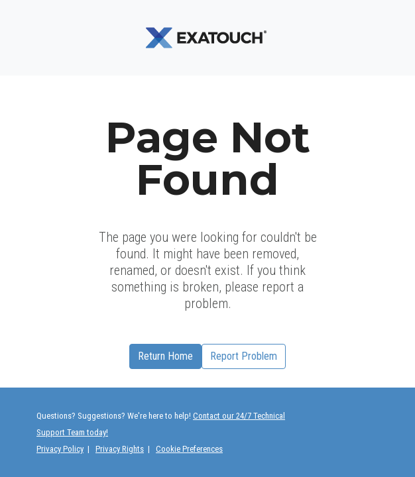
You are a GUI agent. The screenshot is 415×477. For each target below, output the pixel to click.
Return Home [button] (165, 356)
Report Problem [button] (243, 356)
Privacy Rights (119, 449)
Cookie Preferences (189, 449)
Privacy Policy (60, 449)
